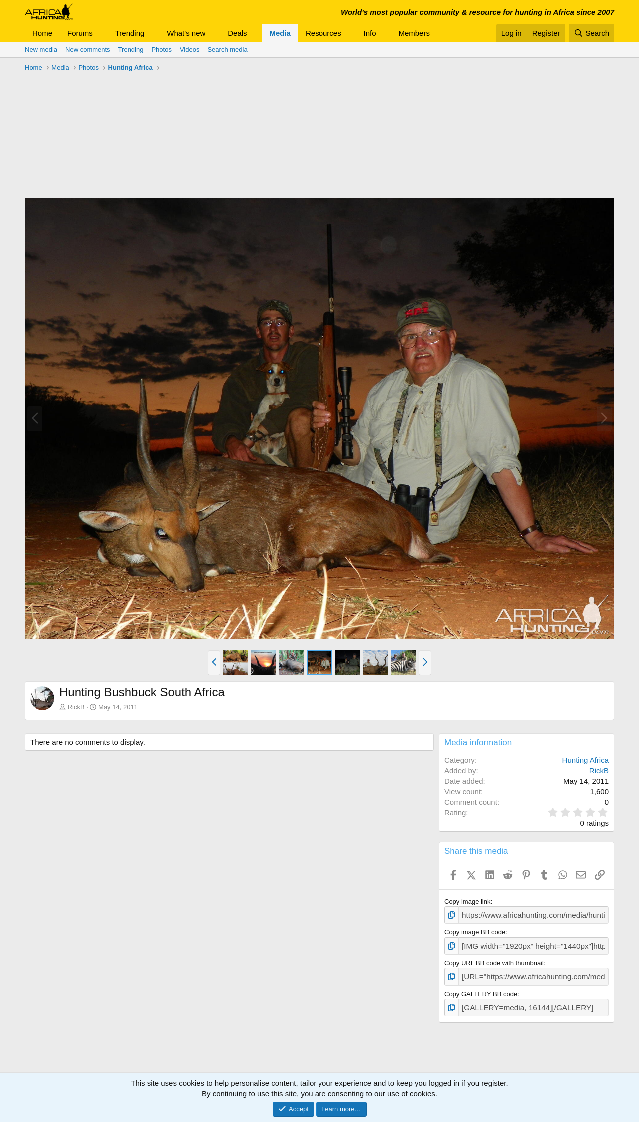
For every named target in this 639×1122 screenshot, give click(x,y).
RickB (76, 707)
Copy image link (467, 901)
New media (41, 49)
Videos (190, 49)
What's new (186, 33)
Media (280, 33)
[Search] (591, 33)
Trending (130, 33)
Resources (323, 33)
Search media (227, 49)
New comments (87, 49)
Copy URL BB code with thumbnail (494, 960)
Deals (237, 33)
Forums (80, 33)
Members (414, 33)
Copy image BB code (474, 930)
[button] (101, 33)
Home (42, 33)
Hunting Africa (585, 760)
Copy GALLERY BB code (480, 989)
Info (370, 33)
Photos (161, 49)
